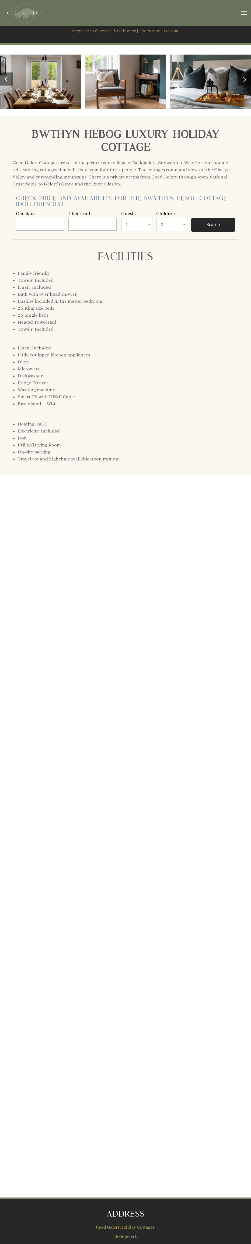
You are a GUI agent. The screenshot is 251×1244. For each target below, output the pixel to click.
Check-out (79, 214)
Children (165, 214)
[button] (244, 79)
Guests (128, 214)
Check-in (25, 214)
